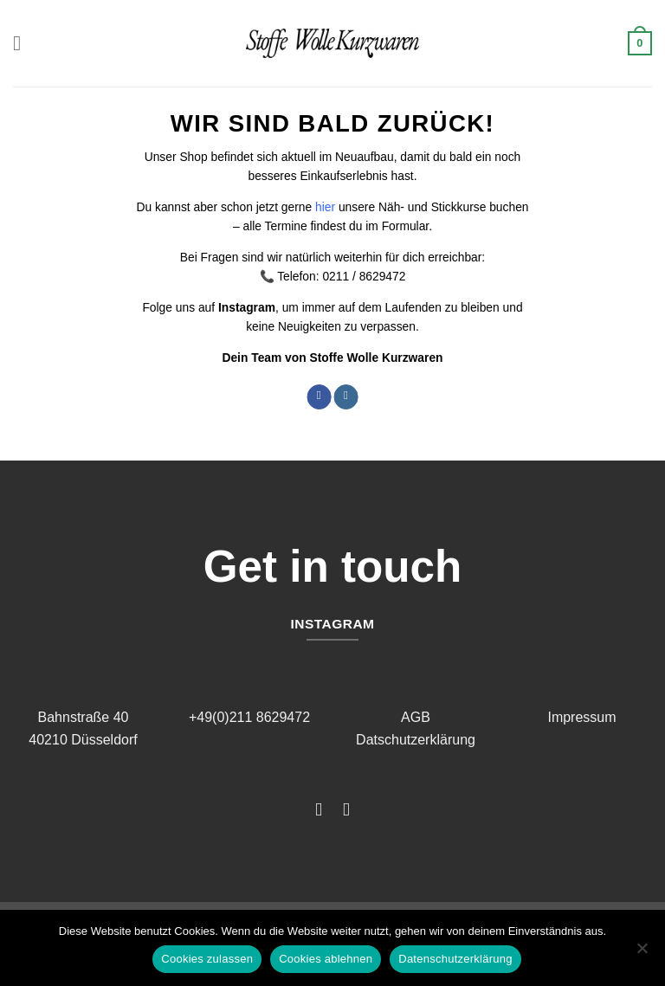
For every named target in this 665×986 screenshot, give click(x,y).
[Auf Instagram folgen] (345, 396)
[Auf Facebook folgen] (319, 396)
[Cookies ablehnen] (641, 953)
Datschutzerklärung (415, 739)
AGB (415, 717)
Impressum (581, 717)
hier (325, 207)
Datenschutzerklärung (455, 958)
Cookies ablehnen (325, 958)
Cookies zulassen (207, 958)
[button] (23, 43)
